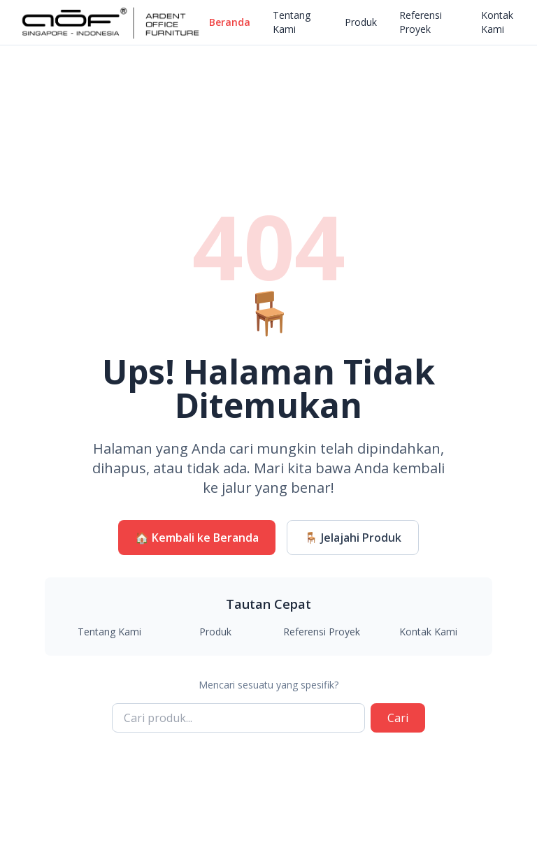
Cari (397, 718)
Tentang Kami (291, 22)
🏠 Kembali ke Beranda (197, 537)
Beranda (229, 22)
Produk (361, 22)
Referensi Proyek (420, 22)
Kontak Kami (497, 22)
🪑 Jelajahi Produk (352, 537)
